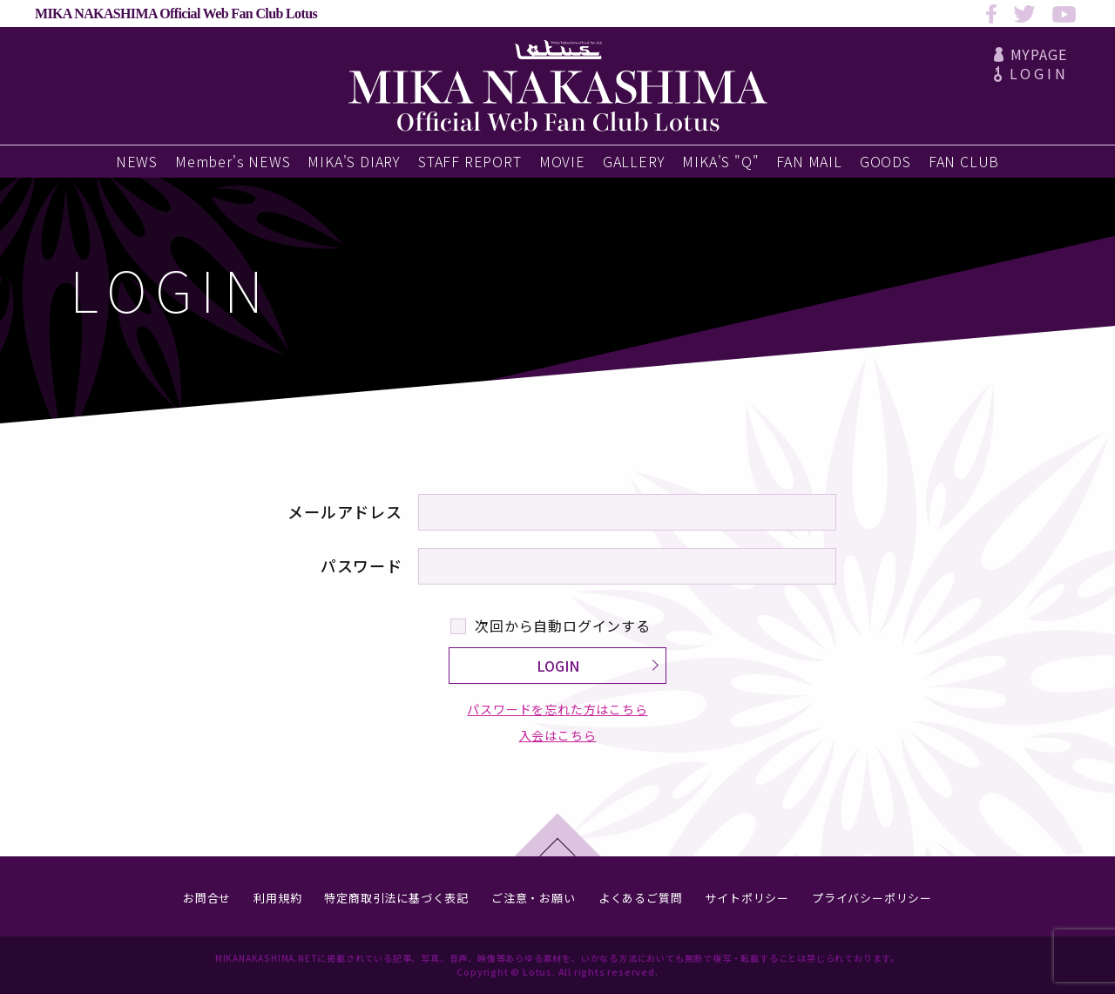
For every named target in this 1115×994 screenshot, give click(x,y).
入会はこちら (558, 735)
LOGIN (1031, 73)
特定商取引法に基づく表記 (396, 897)
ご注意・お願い (533, 897)
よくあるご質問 (640, 897)
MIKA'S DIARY (354, 161)
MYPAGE (1031, 54)
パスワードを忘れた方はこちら (557, 710)
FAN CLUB (964, 161)
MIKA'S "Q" (720, 161)
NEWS (137, 161)
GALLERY (634, 161)
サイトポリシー (747, 897)
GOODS (885, 161)
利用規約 (277, 897)
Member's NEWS (232, 161)
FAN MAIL (808, 161)
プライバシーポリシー (872, 897)
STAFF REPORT (470, 161)
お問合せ (207, 897)
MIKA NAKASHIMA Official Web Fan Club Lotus (176, 13)
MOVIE (562, 161)
